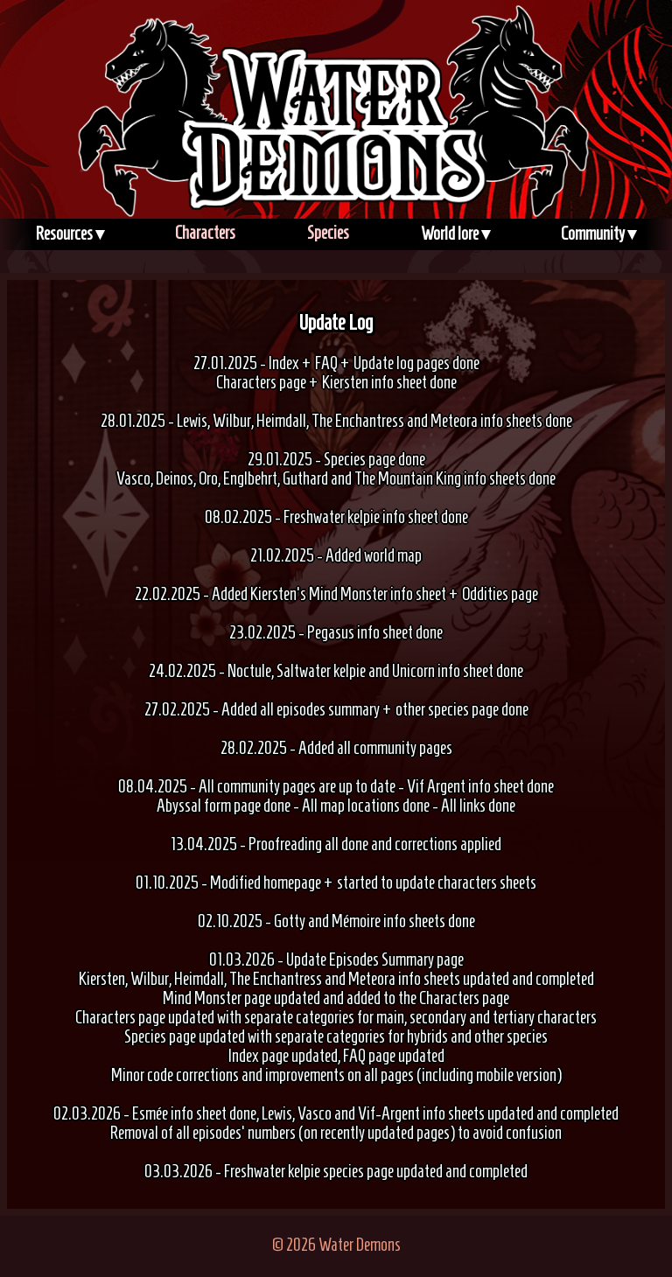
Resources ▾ (70, 233)
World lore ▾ (455, 233)
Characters (205, 232)
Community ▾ (598, 233)
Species (328, 232)
